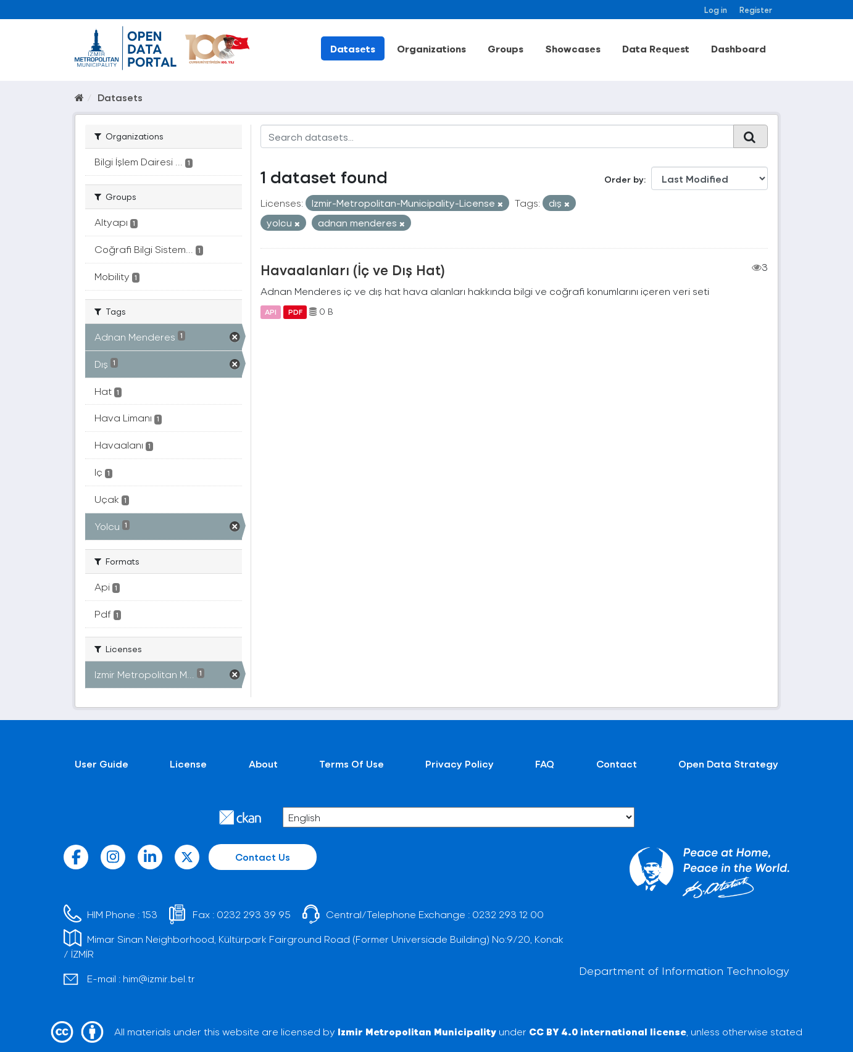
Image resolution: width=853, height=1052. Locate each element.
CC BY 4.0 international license (607, 1031)
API (271, 312)
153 (149, 914)
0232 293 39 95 (254, 914)
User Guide (101, 763)
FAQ (544, 763)
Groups (505, 48)
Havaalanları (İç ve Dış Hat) (352, 269)
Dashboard (738, 48)
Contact (616, 763)
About (263, 763)
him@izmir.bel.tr (159, 978)
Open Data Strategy (728, 763)
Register (755, 9)
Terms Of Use (351, 763)
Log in (715, 9)
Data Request (655, 48)
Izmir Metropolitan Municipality (417, 1031)
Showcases (573, 48)
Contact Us (262, 856)
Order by (624, 179)
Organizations (431, 48)
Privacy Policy (459, 763)
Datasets (352, 48)
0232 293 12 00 (508, 914)
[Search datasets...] (497, 136)
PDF (295, 312)
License (188, 763)
